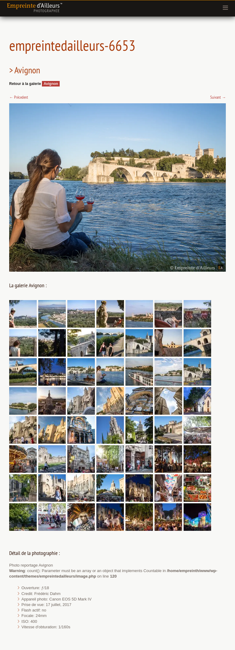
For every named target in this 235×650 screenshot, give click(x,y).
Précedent (18, 97)
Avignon (50, 84)
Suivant (218, 97)
